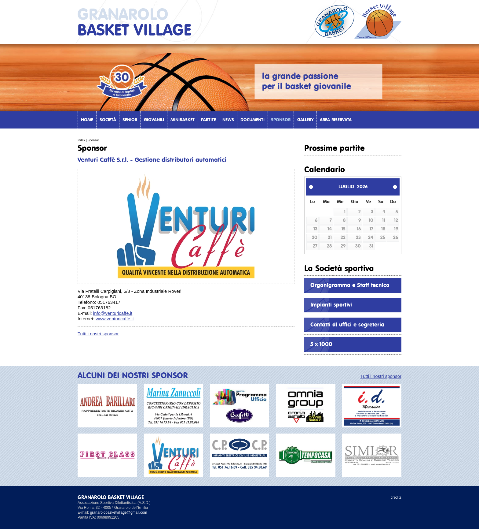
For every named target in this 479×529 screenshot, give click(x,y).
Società (108, 120)
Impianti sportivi (331, 305)
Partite (208, 120)
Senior (129, 120)
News (228, 120)
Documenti (252, 120)
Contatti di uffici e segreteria (347, 325)
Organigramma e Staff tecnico (349, 285)
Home (87, 120)
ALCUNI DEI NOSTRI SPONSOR (133, 376)
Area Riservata (336, 120)
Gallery (305, 120)
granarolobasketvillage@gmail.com (118, 512)
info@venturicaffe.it (112, 313)
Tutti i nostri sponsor (98, 333)
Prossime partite (334, 148)
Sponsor (281, 120)
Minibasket (182, 120)
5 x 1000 (321, 344)
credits (396, 497)
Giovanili (154, 120)
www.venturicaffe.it (115, 318)
